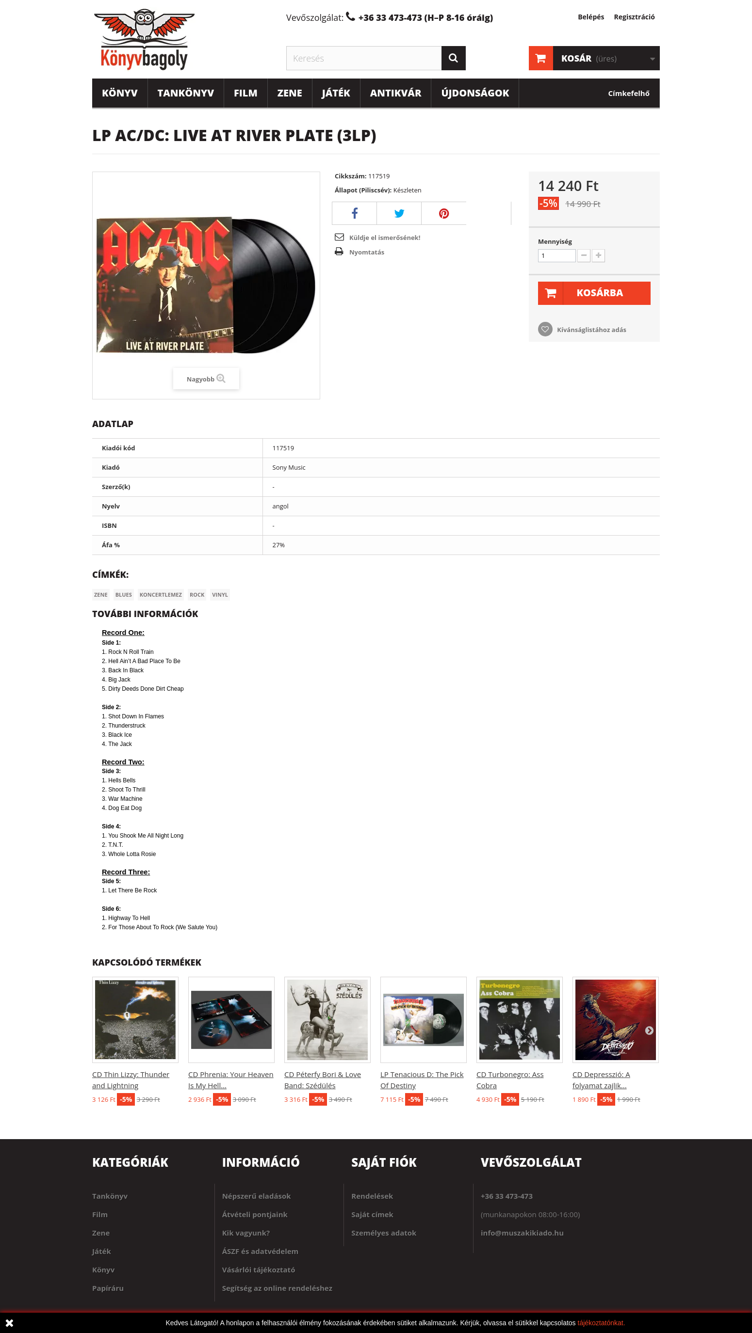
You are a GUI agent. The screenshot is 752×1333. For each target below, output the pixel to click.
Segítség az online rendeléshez (277, 1288)
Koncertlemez (161, 594)
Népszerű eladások (256, 1196)
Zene (290, 92)
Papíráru (108, 1288)
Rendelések (372, 1196)
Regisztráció (634, 16)
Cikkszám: (351, 176)
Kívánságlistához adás (591, 329)
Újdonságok (475, 92)
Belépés (591, 16)
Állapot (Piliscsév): (363, 190)
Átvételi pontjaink (255, 1214)
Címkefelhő (629, 93)
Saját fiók (383, 1162)
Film (246, 92)
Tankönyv (186, 92)
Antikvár (396, 92)
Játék (336, 92)
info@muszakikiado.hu (522, 1233)
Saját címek (372, 1214)
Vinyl (220, 594)
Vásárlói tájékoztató (258, 1269)
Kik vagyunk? (246, 1233)
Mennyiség (555, 241)
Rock (197, 594)
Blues (123, 594)
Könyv (120, 92)
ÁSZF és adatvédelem (260, 1251)
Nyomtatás (366, 252)
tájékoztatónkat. (601, 1323)
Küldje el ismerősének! (384, 237)
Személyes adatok (383, 1233)
